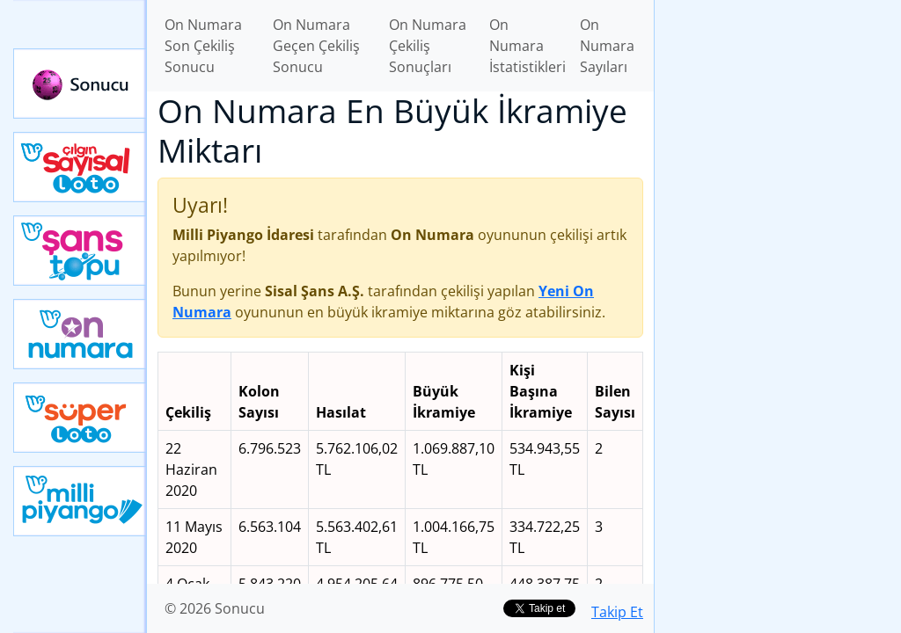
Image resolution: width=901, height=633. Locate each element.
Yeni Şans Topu (80, 250)
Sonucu (80, 83)
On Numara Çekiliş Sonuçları (427, 45)
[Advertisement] (778, 278)
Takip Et (617, 612)
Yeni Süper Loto (80, 417)
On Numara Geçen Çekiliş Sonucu (316, 45)
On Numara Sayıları (607, 45)
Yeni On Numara (80, 334)
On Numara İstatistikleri (527, 45)
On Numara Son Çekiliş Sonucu (203, 45)
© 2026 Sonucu (215, 608)
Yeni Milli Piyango (80, 501)
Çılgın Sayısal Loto (80, 167)
